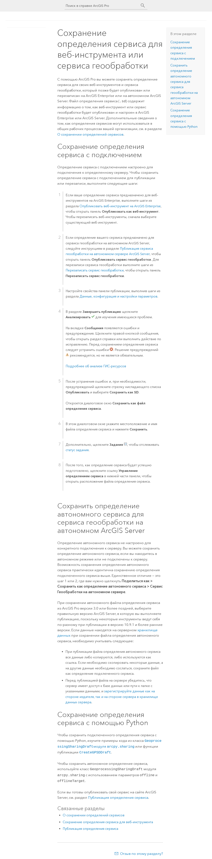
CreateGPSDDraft (95, 750)
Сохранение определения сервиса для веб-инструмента (108, 819)
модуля (114, 745)
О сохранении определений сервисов (90, 134)
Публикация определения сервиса (118, 795)
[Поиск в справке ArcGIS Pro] (102, 5)
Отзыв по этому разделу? (141, 851)
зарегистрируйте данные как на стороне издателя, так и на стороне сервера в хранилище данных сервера (111, 696)
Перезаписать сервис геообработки (95, 270)
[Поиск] (143, 6)
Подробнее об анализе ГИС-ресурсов (96, 366)
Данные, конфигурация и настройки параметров (118, 296)
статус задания (77, 450)
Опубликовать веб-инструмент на (120, 206)
